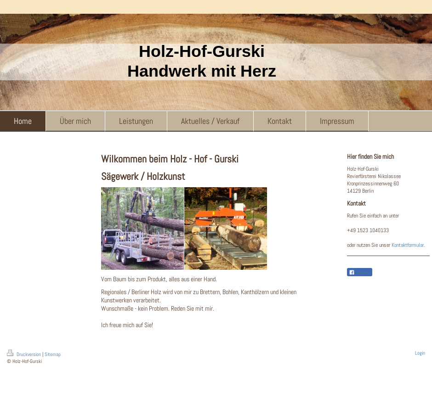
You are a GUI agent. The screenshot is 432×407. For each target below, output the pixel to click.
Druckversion (24, 354)
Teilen (359, 272)
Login (420, 353)
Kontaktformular (408, 245)
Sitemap (53, 354)
